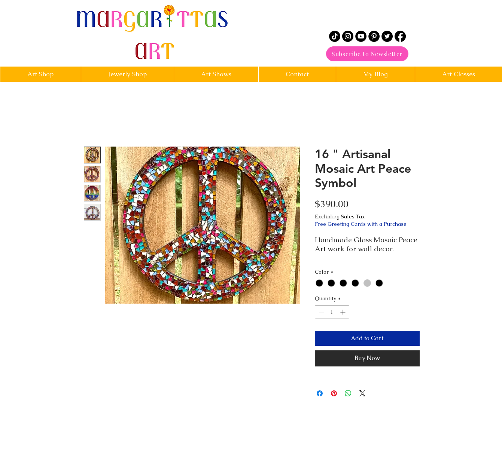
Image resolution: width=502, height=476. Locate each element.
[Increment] (343, 312)
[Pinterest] (374, 36)
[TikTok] (334, 36)
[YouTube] (360, 36)
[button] (297, 74)
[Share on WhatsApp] (348, 393)
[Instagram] (347, 36)
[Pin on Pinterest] (333, 393)
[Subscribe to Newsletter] (367, 53)
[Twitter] (387, 36)
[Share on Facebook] (319, 393)
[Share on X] (362, 393)
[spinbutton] (332, 312)
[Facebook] (400, 36)
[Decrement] (320, 312)
